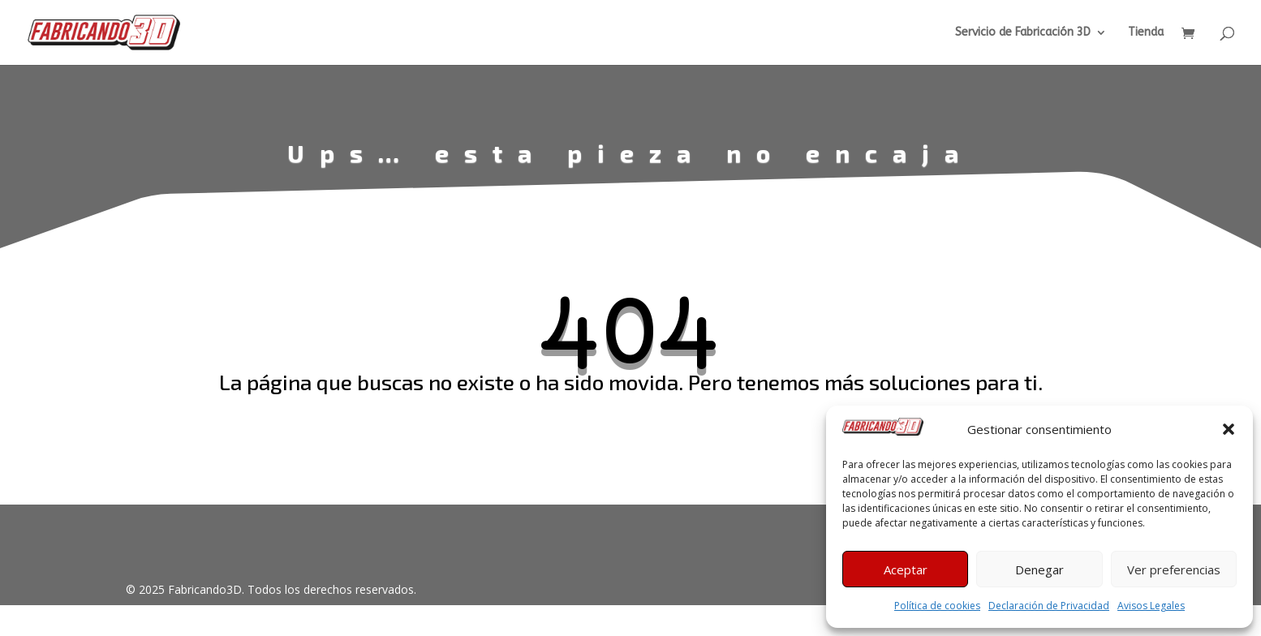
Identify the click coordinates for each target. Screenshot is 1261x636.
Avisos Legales (1151, 605)
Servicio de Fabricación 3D (1023, 33)
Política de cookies (937, 605)
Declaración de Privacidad (1048, 605)
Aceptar (905, 569)
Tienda (1146, 33)
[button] (1228, 429)
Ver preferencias (1173, 569)
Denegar (1039, 569)
